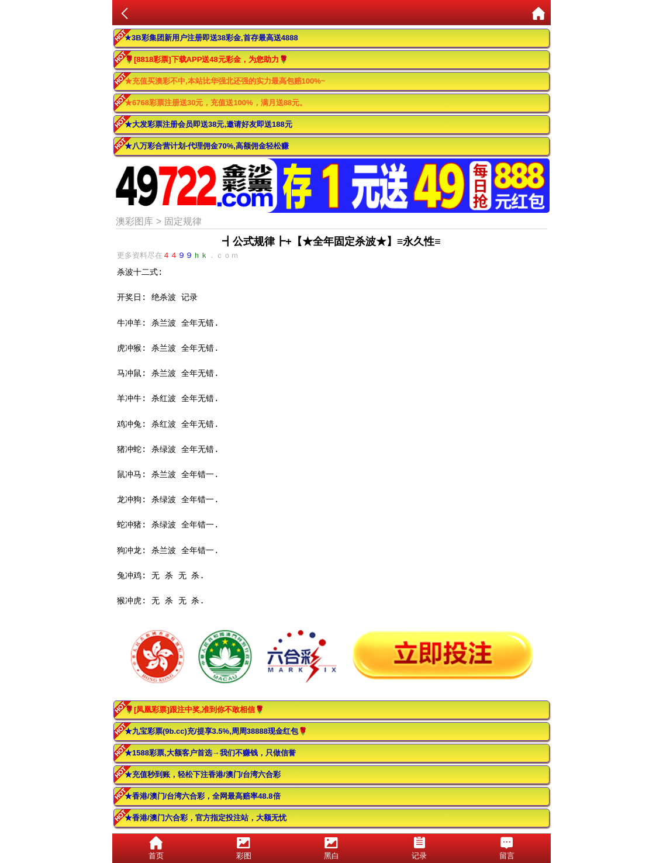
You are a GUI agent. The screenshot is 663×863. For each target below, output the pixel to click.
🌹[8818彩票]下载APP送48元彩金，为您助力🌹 (206, 59)
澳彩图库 (134, 221)
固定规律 (183, 221)
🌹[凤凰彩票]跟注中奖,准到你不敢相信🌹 (194, 709)
